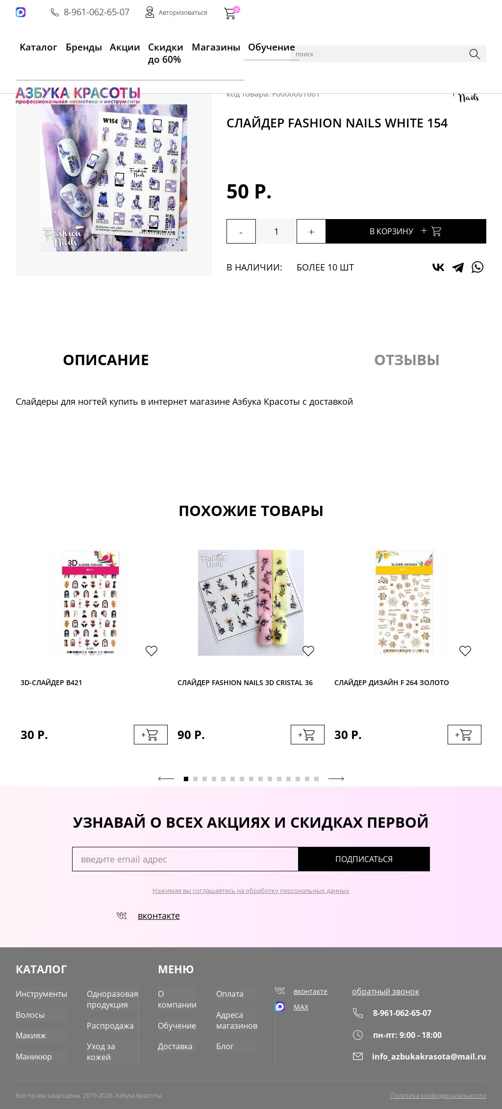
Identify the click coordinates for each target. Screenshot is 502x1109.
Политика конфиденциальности (438, 1092)
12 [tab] (288, 782)
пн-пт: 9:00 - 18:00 (410, 1036)
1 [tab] (186, 782)
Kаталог (29, 44)
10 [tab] (270, 782)
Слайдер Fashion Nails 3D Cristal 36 (245, 683)
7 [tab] (242, 782)
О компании (183, 998)
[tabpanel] (94, 658)
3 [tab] (204, 782)
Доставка (181, 1041)
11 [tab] (279, 782)
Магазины (206, 44)
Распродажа (102, 1022)
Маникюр (101, 69)
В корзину (422, 230)
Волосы (28, 1012)
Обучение (252, 44)
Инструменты (39, 993)
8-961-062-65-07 (337, 13)
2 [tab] (195, 782)
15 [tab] (316, 782)
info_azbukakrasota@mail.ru (427, 1057)
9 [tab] (260, 782)
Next (336, 782)
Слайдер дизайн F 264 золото (391, 683)
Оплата (232, 993)
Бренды (67, 44)
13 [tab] (298, 782)
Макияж (29, 1031)
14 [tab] (307, 782)
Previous (166, 782)
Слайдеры (193, 69)
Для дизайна (147, 69)
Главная (31, 69)
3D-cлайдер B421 (51, 683)
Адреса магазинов (238, 1017)
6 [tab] (232, 782)
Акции (102, 44)
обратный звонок (398, 993)
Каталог (64, 69)
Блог (227, 1041)
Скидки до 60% (151, 44)
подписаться (388, 862)
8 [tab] (251, 782)
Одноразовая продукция (104, 998)
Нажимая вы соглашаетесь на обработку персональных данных (251, 893)
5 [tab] (223, 782)
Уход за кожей (105, 1041)
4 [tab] (214, 782)
